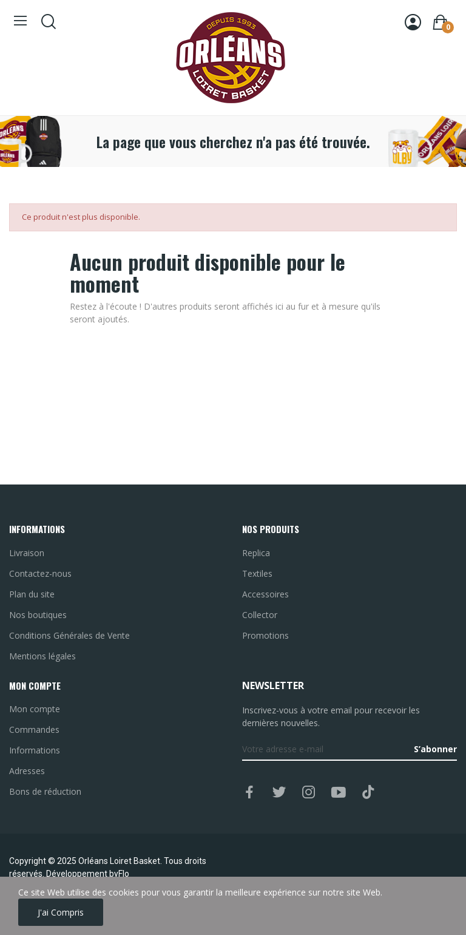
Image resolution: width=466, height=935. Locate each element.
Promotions (265, 635)
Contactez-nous (40, 573)
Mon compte (34, 709)
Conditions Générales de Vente (69, 635)
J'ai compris (61, 912)
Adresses (27, 771)
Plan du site (32, 594)
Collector (259, 614)
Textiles (257, 573)
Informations (34, 750)
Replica (256, 553)
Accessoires (265, 594)
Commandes (34, 729)
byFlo (119, 874)
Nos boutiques (38, 614)
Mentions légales (42, 656)
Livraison (26, 553)
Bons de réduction (45, 791)
